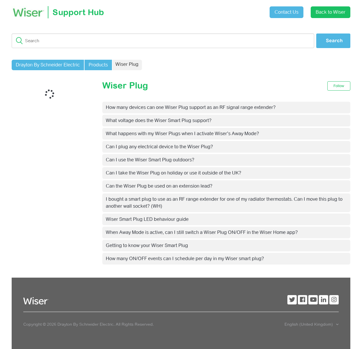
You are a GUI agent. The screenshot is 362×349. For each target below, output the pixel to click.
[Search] (163, 41)
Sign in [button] (250, 9)
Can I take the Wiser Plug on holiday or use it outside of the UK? (173, 173)
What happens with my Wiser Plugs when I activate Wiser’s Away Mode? (182, 133)
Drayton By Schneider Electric (48, 65)
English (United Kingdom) (309, 324)
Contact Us (286, 12)
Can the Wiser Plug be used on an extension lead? (159, 186)
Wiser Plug (126, 64)
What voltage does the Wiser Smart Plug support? (159, 120)
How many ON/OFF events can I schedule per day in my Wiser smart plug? (185, 258)
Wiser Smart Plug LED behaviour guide (147, 219)
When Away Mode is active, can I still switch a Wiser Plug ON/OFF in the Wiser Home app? (202, 232)
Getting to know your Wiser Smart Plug (147, 245)
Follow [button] (338, 86)
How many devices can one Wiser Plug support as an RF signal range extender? (191, 107)
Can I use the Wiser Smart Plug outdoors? (150, 160)
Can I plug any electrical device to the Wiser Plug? (159, 146)
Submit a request (218, 10)
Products (98, 65)
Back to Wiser (330, 12)
